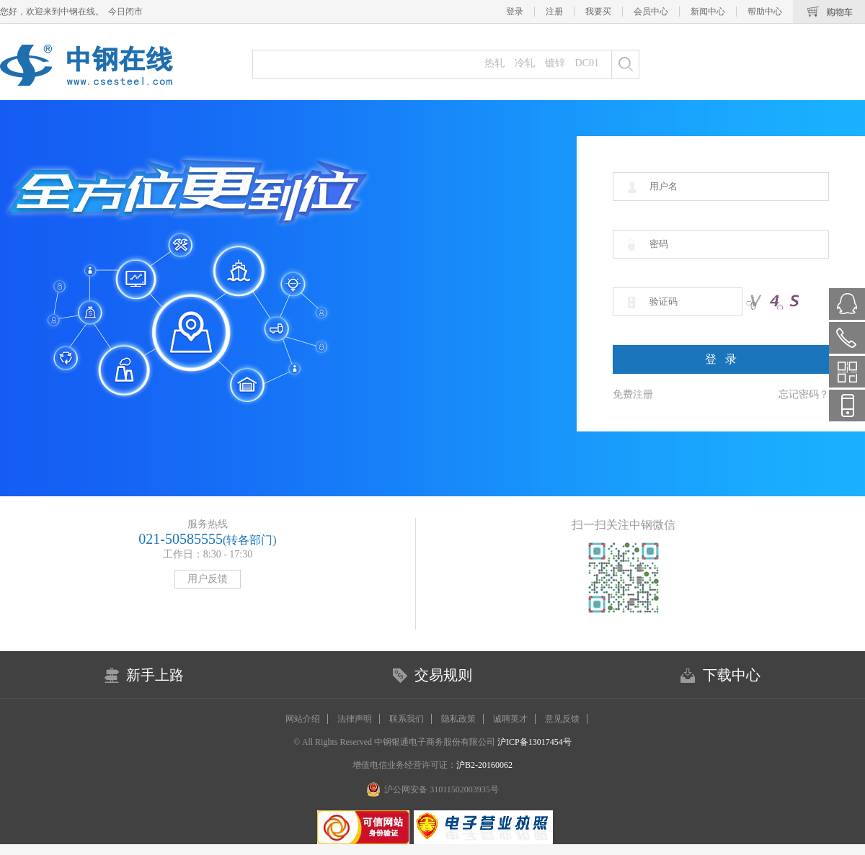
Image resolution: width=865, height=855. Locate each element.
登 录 (721, 359)
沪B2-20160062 (484, 765)
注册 (554, 11)
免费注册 (633, 394)
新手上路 (155, 675)
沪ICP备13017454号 (533, 742)
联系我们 (406, 719)
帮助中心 (765, 11)
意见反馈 (562, 719)
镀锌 (555, 63)
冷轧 (525, 63)
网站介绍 (302, 719)
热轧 (494, 63)
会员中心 (651, 11)
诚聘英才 (510, 719)
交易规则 (443, 675)
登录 (514, 11)
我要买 (598, 11)
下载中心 (731, 675)
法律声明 (354, 719)
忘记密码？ (803, 394)
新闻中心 (708, 11)
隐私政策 (458, 719)
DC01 (587, 63)
